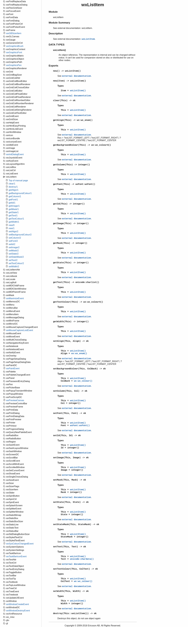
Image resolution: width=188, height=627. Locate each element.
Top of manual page (18, 180)
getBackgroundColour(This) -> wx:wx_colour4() (82, 145)
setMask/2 (14, 250)
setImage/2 (14, 247)
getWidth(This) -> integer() (71, 321)
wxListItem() (78, 90)
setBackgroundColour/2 (20, 234)
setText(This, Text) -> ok (69, 547)
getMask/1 (14, 209)
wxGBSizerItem (13, 33)
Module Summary (59, 22)
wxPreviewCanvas (15, 400)
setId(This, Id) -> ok (67, 435)
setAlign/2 (13, 231)
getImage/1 (14, 206)
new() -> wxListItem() (67, 71)
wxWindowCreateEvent (17, 604)
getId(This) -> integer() (69, 204)
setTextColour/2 (16, 263)
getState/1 (14, 212)
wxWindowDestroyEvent (18, 610)
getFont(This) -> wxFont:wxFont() (74, 184)
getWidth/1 (14, 222)
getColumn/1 (15, 196)
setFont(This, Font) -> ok (69, 413)
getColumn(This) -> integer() (71, 165)
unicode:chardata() (82, 559)
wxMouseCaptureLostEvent (19, 330)
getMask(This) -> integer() (70, 243)
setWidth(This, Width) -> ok (71, 591)
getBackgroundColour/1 (20, 193)
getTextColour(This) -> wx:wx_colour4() (78, 302)
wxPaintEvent (12, 368)
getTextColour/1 (16, 219)
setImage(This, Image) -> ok (71, 457)
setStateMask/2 (16, 257)
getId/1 (12, 203)
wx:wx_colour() (83, 381)
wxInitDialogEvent (15, 154)
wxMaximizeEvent (15, 298)
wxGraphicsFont (14, 52)
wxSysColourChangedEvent (19, 543)
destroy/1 (13, 187)
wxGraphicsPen (14, 65)
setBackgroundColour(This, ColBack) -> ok (79, 369)
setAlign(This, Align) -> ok (71, 341)
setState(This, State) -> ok (71, 502)
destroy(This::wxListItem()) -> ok (75, 613)
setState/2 (14, 254)
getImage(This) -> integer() (71, 223)
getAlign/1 (13, 190)
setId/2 (12, 244)
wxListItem (88, 39)
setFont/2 (13, 241)
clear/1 (12, 183)
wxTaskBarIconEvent (16, 556)
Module (53, 11)
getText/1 (13, 215)
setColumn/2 (15, 238)
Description (56, 33)
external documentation (76, 76)
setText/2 (13, 260)
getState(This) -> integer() (71, 262)
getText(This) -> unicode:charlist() (76, 282)
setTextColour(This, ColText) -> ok (75, 569)
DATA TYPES (56, 44)
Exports (53, 65)
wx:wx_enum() (79, 353)
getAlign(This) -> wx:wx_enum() (73, 120)
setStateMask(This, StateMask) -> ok (76, 524)
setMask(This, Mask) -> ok (69, 480)
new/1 (12, 228)
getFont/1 (13, 199)
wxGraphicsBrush (14, 46)
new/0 (12, 225)
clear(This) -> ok (64, 100)
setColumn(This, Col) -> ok (70, 391)
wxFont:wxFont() (80, 425)
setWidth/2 (14, 266)
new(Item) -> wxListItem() (69, 81)
